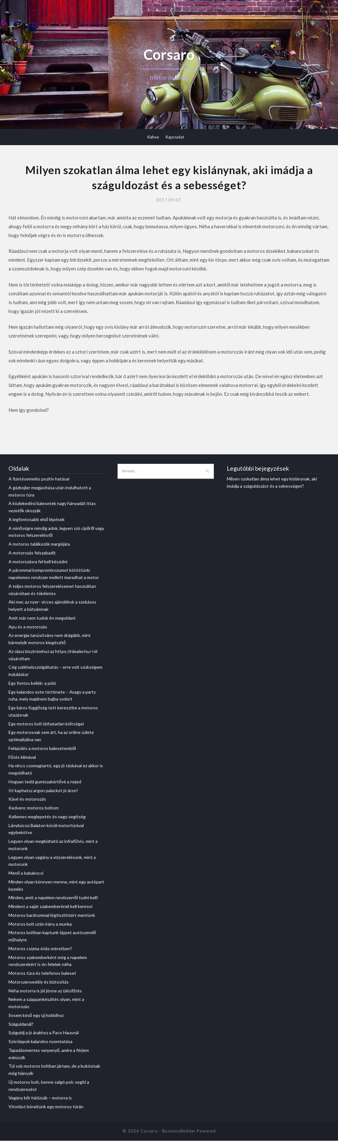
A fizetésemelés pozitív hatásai (39, 479)
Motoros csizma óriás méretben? (40, 948)
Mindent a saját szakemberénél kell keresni (50, 906)
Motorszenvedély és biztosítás (39, 982)
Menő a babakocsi (26, 873)
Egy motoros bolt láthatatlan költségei (46, 724)
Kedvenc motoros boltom (34, 808)
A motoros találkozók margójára (39, 544)
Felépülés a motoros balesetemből (42, 748)
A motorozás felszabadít (32, 553)
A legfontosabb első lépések (37, 519)
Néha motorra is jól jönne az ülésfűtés (45, 991)
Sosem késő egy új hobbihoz (36, 1015)
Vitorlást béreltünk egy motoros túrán (46, 1107)
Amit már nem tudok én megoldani (42, 618)
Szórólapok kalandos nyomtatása (40, 1041)
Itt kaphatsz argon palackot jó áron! (43, 790)
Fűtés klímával (22, 757)
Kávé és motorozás (27, 799)
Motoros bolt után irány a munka (40, 924)
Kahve (153, 136)
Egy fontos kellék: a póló (32, 683)
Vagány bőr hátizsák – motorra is (40, 1098)
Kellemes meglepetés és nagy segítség (47, 817)
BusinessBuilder (179, 1131)
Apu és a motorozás (28, 627)
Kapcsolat (175, 136)
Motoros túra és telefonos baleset (42, 973)
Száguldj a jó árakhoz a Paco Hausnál (44, 1033)
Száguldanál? (21, 1024)
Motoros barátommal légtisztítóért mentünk (52, 915)
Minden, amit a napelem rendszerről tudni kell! (53, 898)
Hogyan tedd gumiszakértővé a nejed (45, 782)
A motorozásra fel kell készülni (38, 562)
